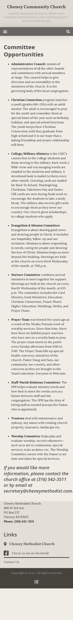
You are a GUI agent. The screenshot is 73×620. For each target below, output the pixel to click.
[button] (5, 31)
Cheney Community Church (36, 7)
